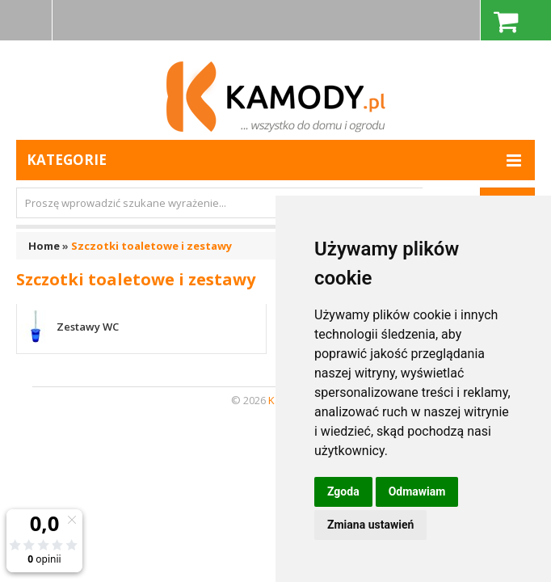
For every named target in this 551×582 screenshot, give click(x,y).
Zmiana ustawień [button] (370, 524)
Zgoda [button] (343, 491)
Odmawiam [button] (417, 491)
